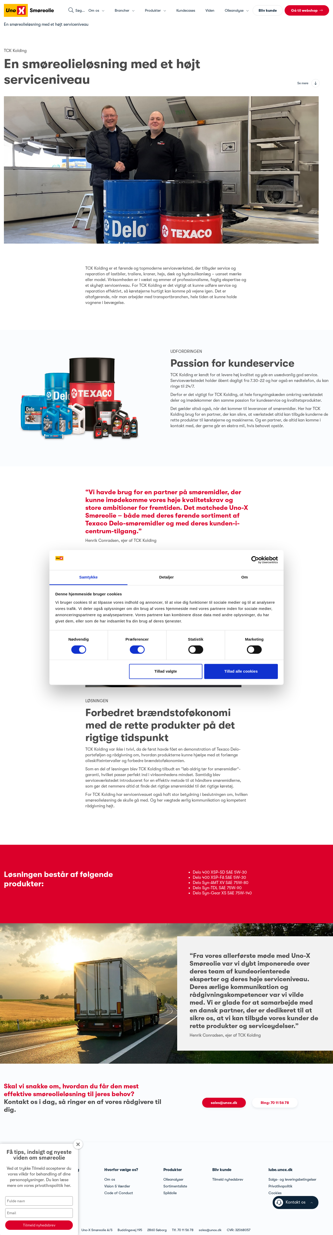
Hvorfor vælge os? (121, 1169)
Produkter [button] (155, 10)
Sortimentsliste (175, 1186)
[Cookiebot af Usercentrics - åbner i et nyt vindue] (255, 560)
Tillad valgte (166, 671)
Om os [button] (96, 10)
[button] (307, 10)
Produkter (172, 1169)
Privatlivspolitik (280, 1186)
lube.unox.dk (280, 1169)
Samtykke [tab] (88, 577)
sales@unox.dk (224, 1103)
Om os (109, 1179)
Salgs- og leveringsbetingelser (292, 1179)
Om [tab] (244, 577)
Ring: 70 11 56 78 (275, 1103)
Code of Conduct (118, 1193)
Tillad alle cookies (241, 671)
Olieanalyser (173, 1179)
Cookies (274, 1193)
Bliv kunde (221, 1169)
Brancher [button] (125, 10)
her (67, 1185)
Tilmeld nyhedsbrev (39, 1225)
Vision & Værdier (117, 1186)
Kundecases (185, 10)
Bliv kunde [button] (268, 10)
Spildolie (170, 1193)
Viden (210, 10)
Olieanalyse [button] (237, 10)
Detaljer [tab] (166, 577)
